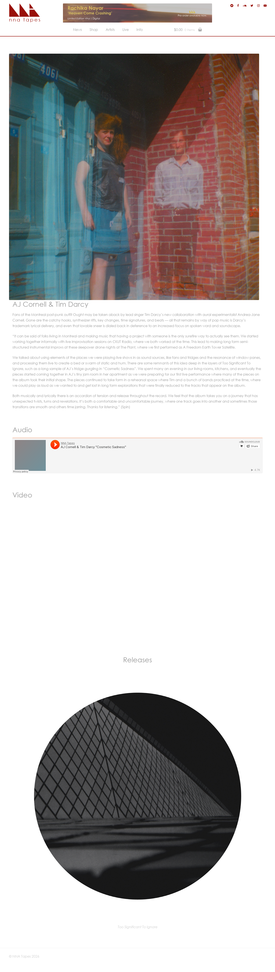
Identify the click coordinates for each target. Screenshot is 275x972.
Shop (94, 29)
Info (139, 29)
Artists (110, 29)
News (77, 29)
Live (125, 29)
